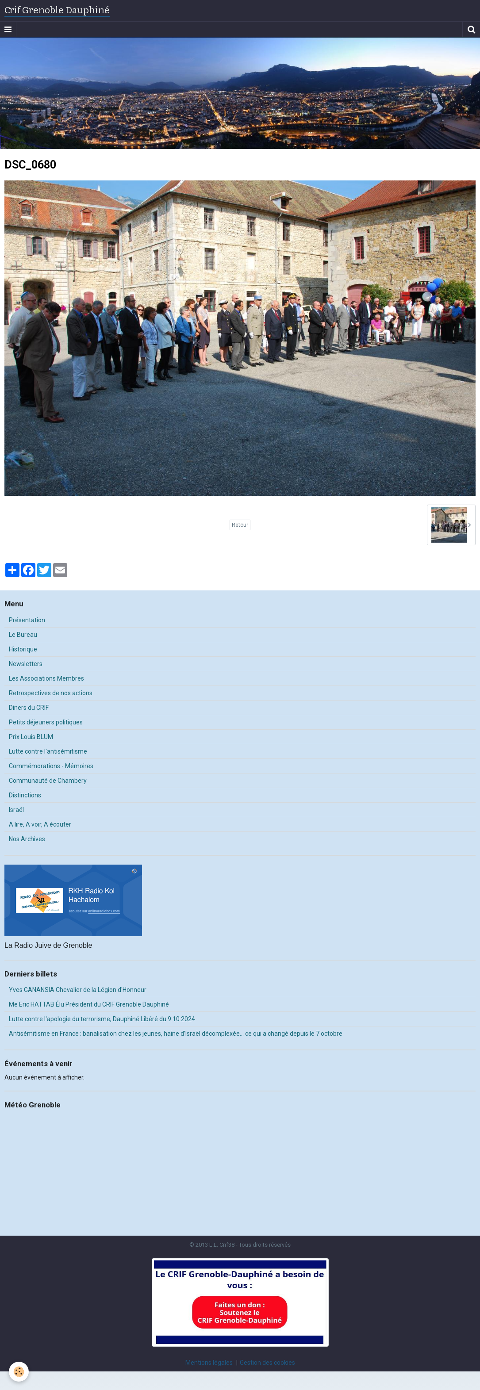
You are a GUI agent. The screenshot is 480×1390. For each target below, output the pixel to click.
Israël (16, 809)
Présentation (27, 620)
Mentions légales (209, 1362)
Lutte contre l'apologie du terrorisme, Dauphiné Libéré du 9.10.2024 (102, 1018)
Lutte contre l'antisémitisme (48, 751)
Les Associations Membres (46, 678)
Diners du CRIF (29, 707)
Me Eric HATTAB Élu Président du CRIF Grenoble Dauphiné (89, 1004)
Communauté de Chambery (48, 780)
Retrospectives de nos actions (50, 693)
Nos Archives (27, 838)
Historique (23, 649)
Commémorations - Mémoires (51, 766)
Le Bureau (23, 634)
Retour (240, 525)
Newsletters (25, 663)
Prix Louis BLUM (31, 736)
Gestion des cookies (267, 1362)
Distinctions (25, 795)
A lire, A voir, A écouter (40, 824)
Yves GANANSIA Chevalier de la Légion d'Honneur (77, 989)
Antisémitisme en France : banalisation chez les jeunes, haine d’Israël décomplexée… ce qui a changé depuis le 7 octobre (175, 1033)
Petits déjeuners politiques (46, 722)
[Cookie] (19, 1372)
